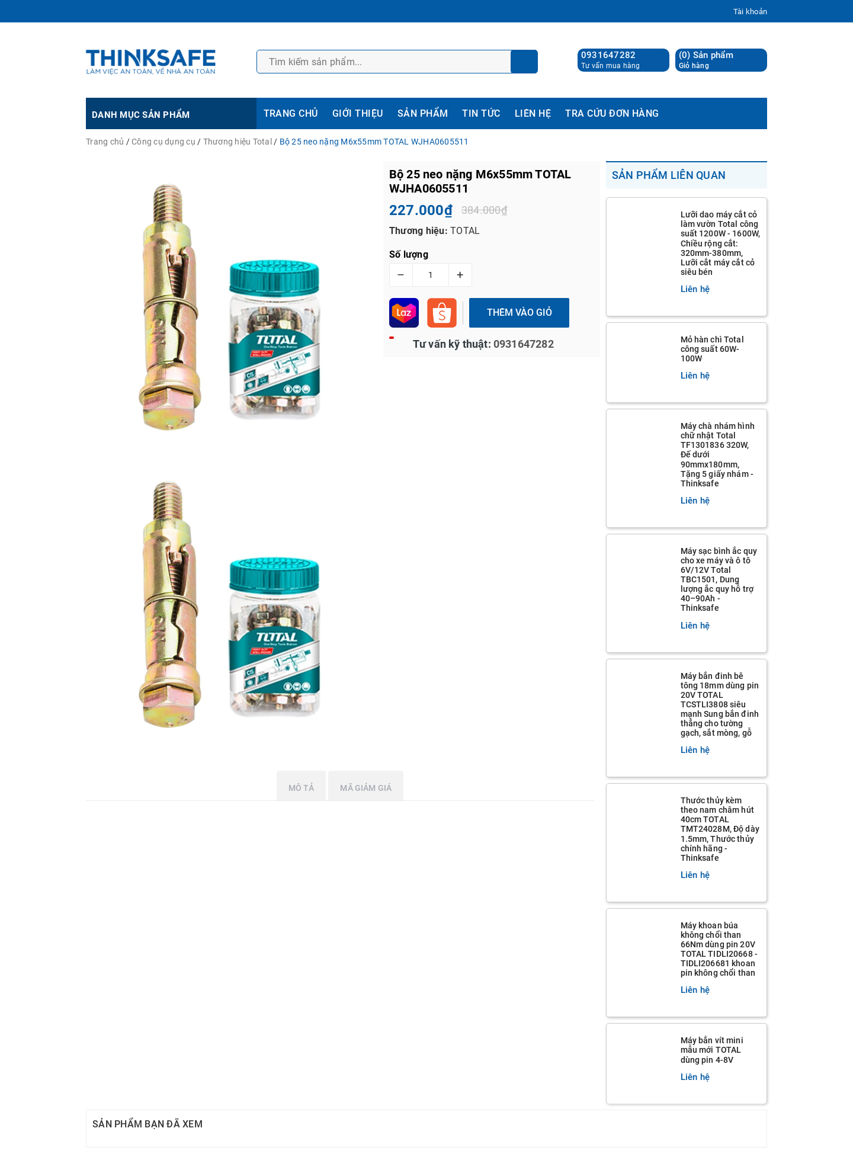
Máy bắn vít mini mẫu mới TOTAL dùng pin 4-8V (712, 1050)
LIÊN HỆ (533, 113)
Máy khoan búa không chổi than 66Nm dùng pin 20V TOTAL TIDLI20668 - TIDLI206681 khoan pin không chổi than (719, 949)
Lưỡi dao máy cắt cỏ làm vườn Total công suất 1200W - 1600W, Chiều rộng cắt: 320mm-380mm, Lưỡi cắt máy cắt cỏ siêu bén (721, 243)
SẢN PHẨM (422, 113)
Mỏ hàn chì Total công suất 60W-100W (712, 349)
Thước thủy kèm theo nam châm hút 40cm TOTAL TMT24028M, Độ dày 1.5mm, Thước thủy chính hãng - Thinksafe (720, 829)
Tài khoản (750, 11)
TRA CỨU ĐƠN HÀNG (612, 113)
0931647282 (608, 55)
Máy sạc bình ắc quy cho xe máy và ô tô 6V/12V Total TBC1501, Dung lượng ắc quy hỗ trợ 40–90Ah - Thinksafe (719, 579)
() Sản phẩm (706, 60)
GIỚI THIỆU (357, 113)
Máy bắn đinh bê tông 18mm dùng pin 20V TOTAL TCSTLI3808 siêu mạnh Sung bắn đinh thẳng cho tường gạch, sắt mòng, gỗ (720, 704)
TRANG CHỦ (291, 113)
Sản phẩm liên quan (669, 175)
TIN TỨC (481, 113)
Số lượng (408, 254)
